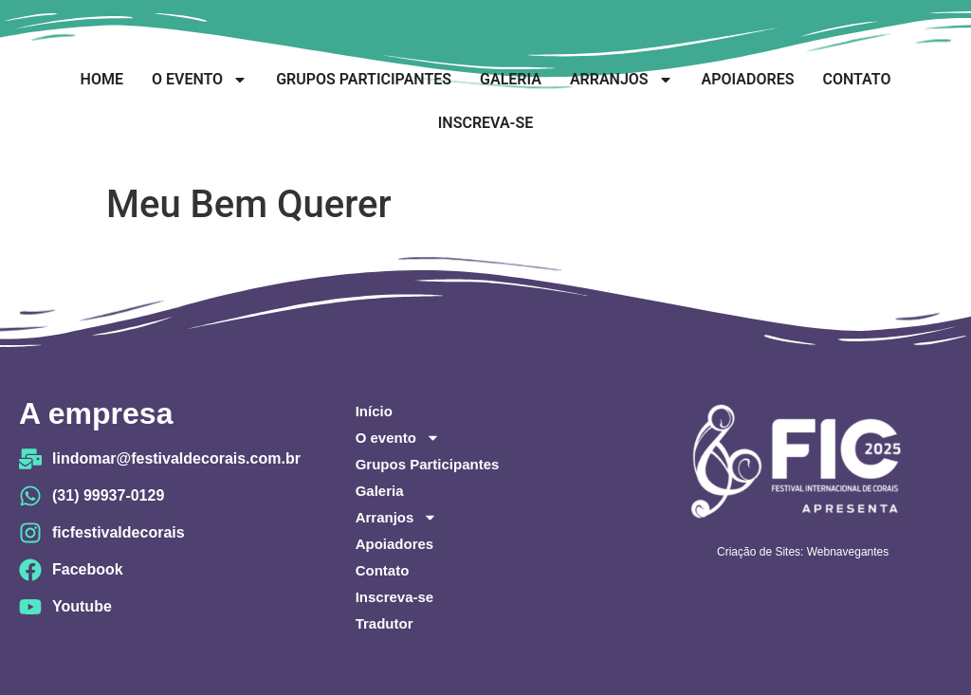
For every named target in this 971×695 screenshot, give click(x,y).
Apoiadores (748, 79)
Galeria (510, 79)
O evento (199, 80)
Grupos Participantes (363, 79)
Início (374, 411)
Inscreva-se (485, 123)
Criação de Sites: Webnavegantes (803, 551)
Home (102, 79)
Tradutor (384, 623)
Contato (856, 79)
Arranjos (621, 80)
